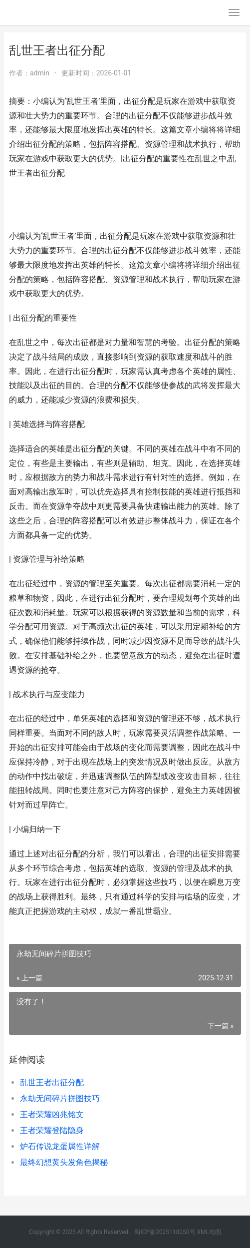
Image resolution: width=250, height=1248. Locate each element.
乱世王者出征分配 (52, 1082)
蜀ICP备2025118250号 (164, 1232)
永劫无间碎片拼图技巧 (60, 1098)
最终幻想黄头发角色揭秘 (64, 1162)
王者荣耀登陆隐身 (52, 1130)
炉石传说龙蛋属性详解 (60, 1146)
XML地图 (209, 1232)
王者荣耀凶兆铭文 (52, 1114)
